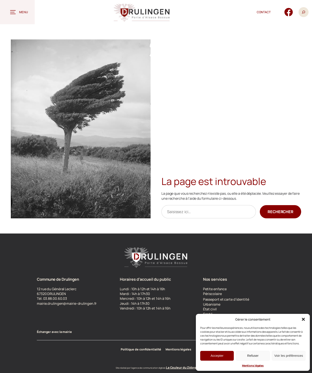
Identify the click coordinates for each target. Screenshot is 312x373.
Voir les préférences (288, 355)
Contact (264, 12)
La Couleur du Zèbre (181, 367)
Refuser (253, 355)
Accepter (217, 355)
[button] (303, 319)
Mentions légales (253, 365)
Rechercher (280, 211)
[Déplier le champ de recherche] (304, 12)
